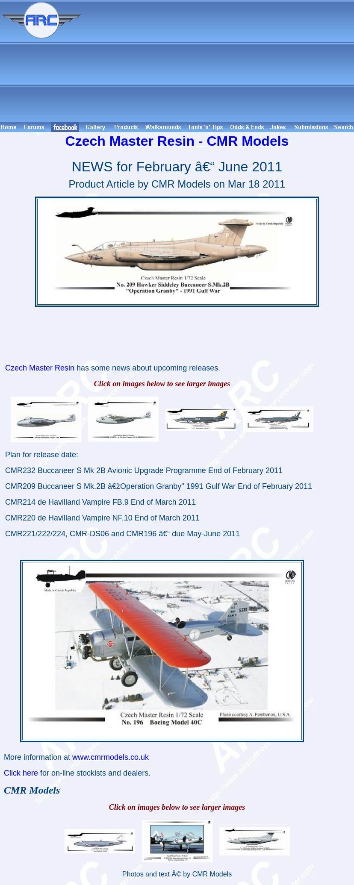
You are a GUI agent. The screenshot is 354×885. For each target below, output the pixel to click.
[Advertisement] (219, 61)
